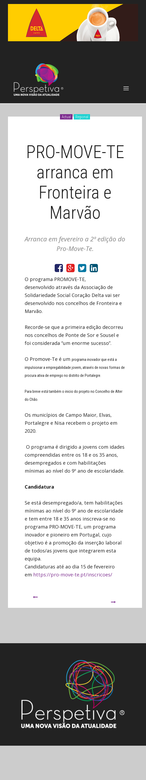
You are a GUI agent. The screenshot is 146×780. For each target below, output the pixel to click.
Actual (66, 117)
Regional (81, 117)
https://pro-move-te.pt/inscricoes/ (72, 574)
